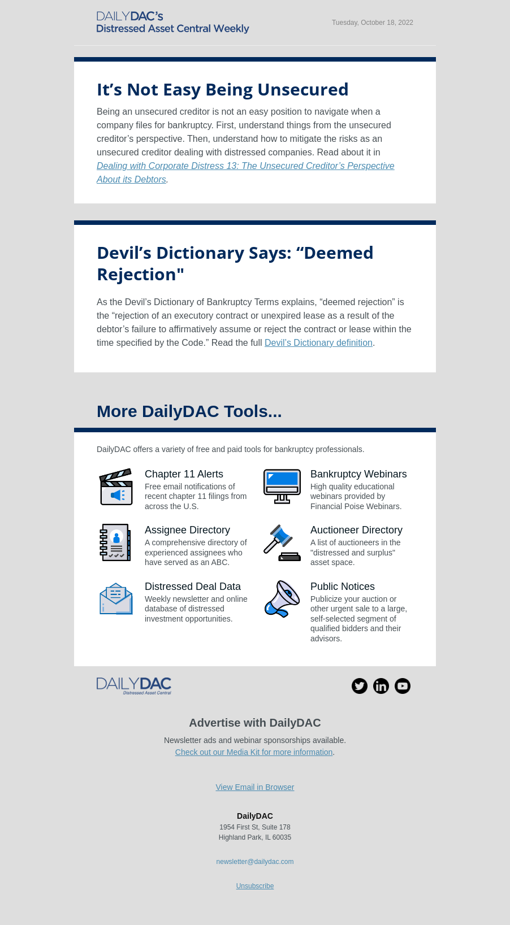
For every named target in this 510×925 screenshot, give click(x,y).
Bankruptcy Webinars (358, 474)
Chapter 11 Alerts (184, 474)
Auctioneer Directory (356, 530)
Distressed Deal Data (193, 586)
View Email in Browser (254, 787)
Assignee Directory (187, 530)
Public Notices (342, 586)
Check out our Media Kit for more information (254, 752)
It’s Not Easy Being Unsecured (223, 89)
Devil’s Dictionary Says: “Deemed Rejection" (235, 263)
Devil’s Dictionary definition (319, 343)
